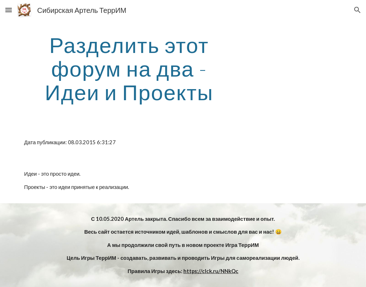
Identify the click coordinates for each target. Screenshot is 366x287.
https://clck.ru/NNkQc (210, 271)
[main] (129, 68)
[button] (8, 10)
